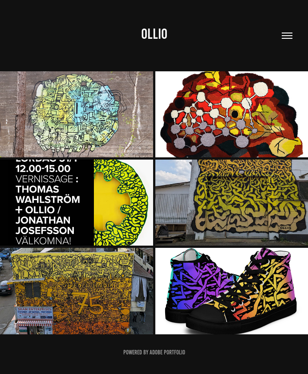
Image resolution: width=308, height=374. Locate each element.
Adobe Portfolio (167, 352)
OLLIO (154, 34)
